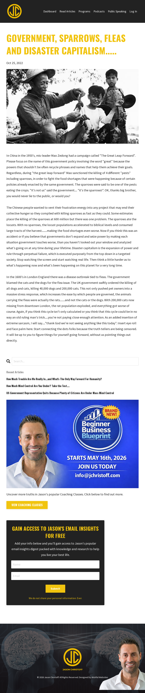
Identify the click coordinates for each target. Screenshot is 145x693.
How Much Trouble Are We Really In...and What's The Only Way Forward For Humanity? (58, 379)
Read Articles (67, 11)
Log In (133, 11)
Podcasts (98, 11)
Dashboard (49, 11)
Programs (84, 11)
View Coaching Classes (27, 506)
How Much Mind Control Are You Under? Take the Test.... (40, 387)
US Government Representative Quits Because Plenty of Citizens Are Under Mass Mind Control (63, 394)
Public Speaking (117, 11)
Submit (55, 590)
